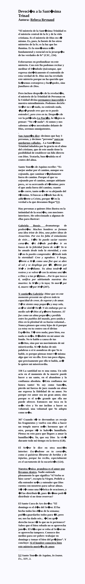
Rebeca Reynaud (42, 20)
